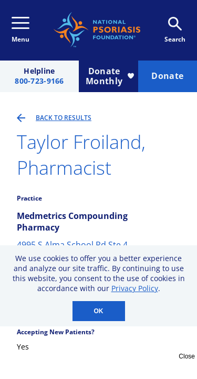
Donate (167, 76)
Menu (20, 30)
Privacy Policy (134, 288)
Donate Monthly (109, 76)
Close (187, 356)
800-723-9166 (39, 81)
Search (174, 30)
